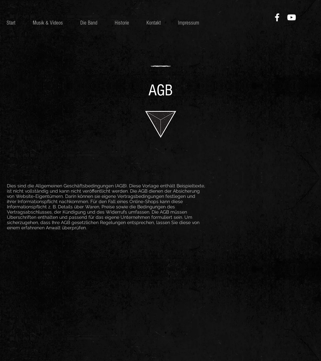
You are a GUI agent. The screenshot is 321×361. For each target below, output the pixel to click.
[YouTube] (291, 17)
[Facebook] (277, 17)
